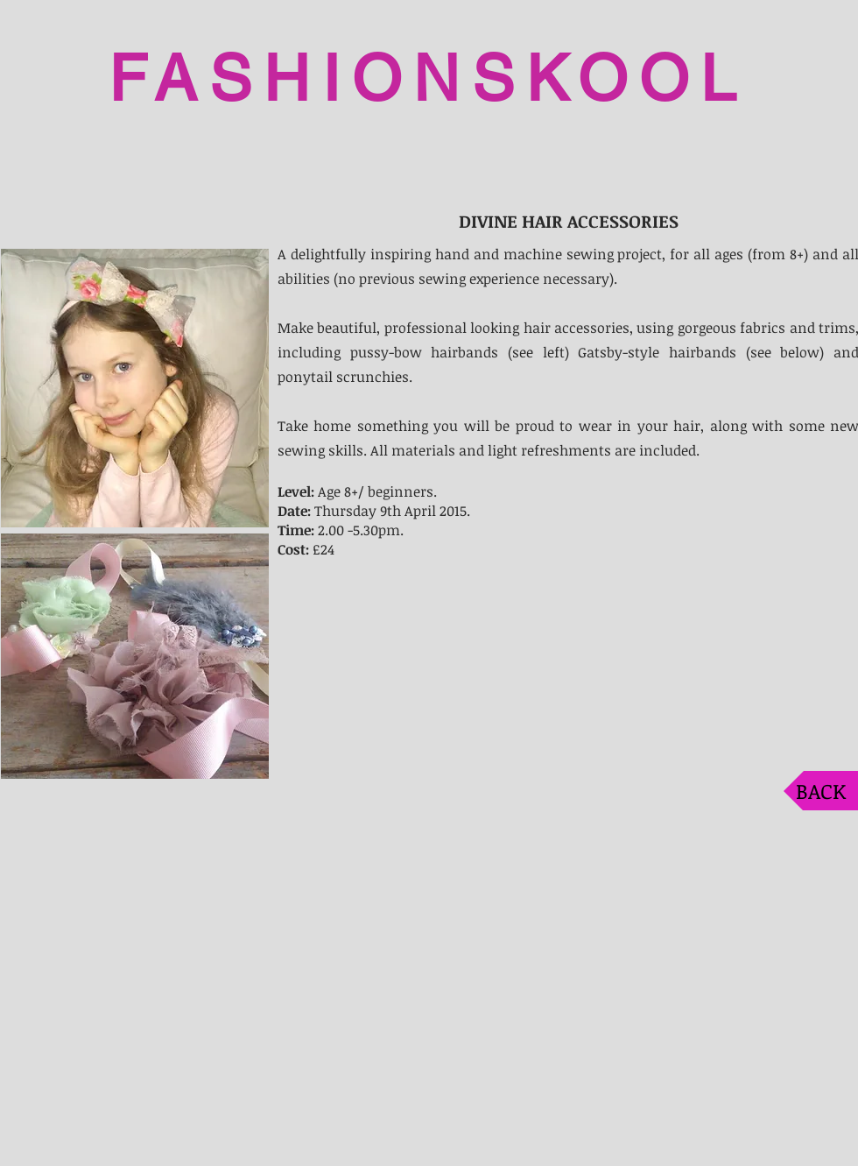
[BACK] (821, 790)
